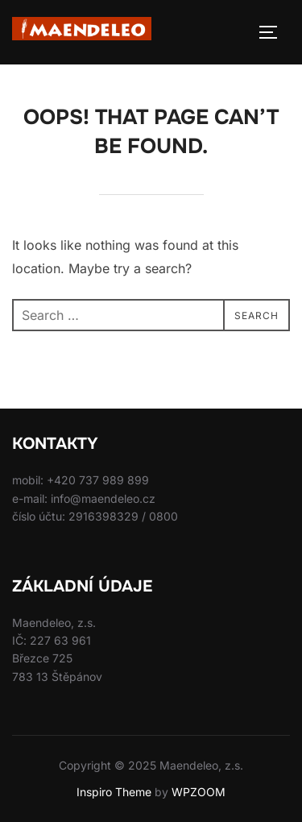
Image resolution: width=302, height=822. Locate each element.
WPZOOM (198, 792)
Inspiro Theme (114, 792)
